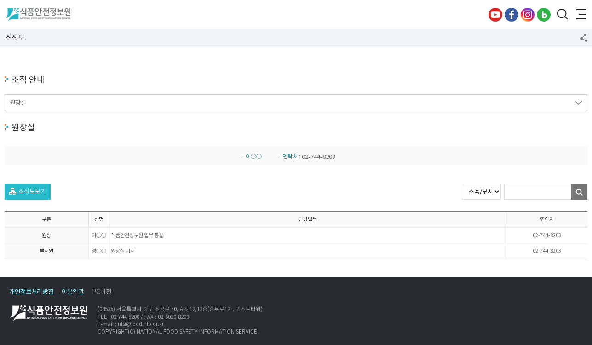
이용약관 (73, 292)
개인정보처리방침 (31, 292)
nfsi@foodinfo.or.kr (141, 324)
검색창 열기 (562, 15)
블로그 (544, 15)
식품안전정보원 (37, 15)
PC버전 (101, 292)
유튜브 (495, 15)
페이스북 (511, 15)
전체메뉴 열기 (580, 15)
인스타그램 (528, 15)
